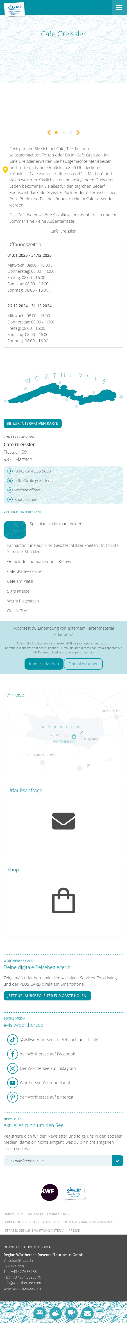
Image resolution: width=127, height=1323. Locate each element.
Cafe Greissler (63, 231)
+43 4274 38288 (24, 1271)
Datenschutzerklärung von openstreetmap (66, 652)
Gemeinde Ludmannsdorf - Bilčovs (39, 561)
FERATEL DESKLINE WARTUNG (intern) (34, 1230)
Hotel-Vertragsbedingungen (88, 1222)
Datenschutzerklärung (48, 1214)
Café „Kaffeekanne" (24, 571)
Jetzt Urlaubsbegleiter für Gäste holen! (47, 995)
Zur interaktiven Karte (32, 423)
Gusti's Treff (18, 610)
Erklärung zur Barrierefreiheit (32, 1222)
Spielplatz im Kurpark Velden (56, 523)
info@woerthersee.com (22, 1282)
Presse (74, 1230)
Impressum (14, 1214)
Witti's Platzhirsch (23, 601)
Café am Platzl (20, 581)
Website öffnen (23, 490)
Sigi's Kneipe (18, 591)
